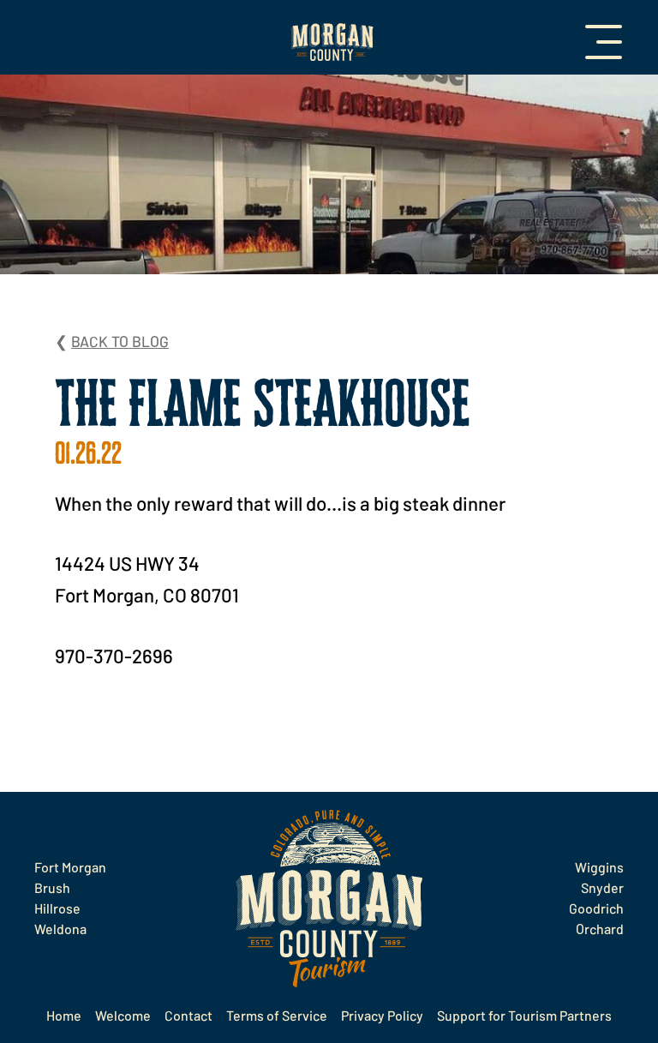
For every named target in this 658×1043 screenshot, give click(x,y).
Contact (188, 1015)
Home (63, 1015)
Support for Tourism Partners (524, 1015)
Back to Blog (120, 341)
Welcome (123, 1015)
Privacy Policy (382, 1015)
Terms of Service (276, 1015)
